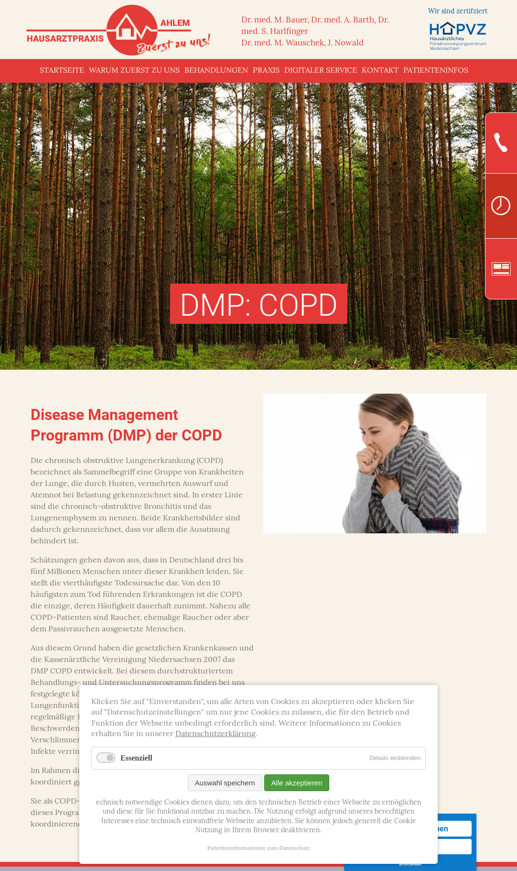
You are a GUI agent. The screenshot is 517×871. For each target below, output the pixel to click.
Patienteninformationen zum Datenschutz (258, 847)
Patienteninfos (435, 71)
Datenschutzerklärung (215, 734)
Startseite (62, 71)
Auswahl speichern (225, 783)
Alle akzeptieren (297, 783)
